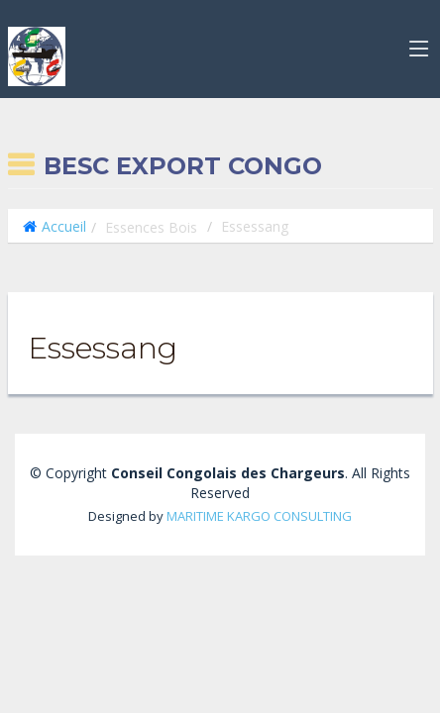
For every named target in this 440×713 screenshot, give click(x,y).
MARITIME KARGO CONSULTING (259, 516)
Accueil (64, 226)
